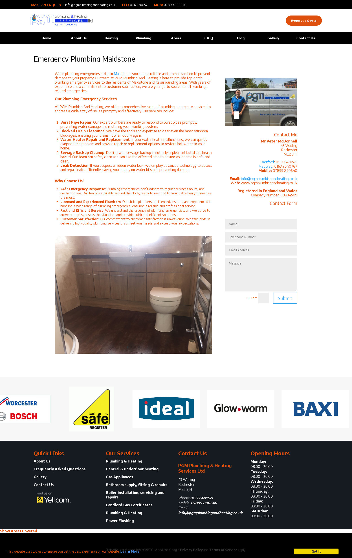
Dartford (267, 162)
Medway (265, 166)
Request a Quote (304, 20)
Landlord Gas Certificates (129, 505)
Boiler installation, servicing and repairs (135, 495)
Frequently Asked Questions (60, 469)
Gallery (273, 38)
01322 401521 (139, 5)
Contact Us (305, 38)
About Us (79, 38)
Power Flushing (120, 521)
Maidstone (122, 73)
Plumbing (143, 38)
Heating (111, 38)
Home (46, 38)
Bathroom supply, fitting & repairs (136, 485)
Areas (176, 38)
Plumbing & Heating (124, 461)
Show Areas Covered (18, 531)
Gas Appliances (119, 477)
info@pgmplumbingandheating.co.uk (90, 5)
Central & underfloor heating (132, 469)
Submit (285, 298)
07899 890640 (175, 5)
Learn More (129, 551)
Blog (241, 38)
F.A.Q (208, 38)
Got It (316, 551)
